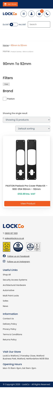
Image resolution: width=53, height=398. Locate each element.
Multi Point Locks (11, 295)
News (5, 306)
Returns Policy (10, 339)
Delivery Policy (10, 324)
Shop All (7, 274)
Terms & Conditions (12, 334)
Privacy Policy (9, 329)
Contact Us (8, 318)
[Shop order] (32, 129)
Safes (5, 300)
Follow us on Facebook (18, 256)
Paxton (11, 98)
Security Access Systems (15, 279)
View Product (27, 203)
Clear (6, 84)
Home (6, 45)
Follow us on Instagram (18, 261)
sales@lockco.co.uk (14, 238)
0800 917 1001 (11, 233)
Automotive (8, 290)
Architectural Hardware (14, 285)
